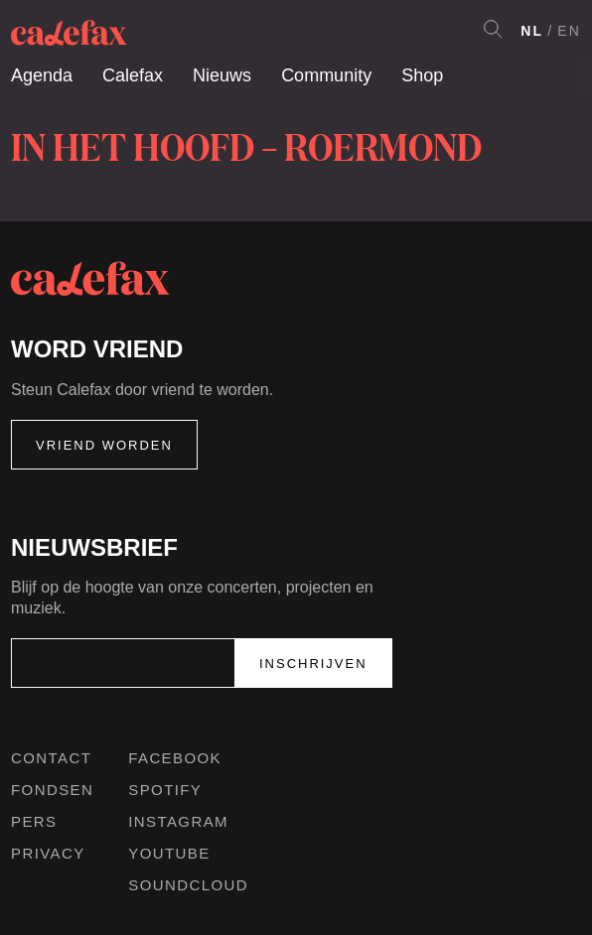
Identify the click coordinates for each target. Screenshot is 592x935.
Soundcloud (188, 884)
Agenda (42, 75)
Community (326, 75)
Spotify (165, 789)
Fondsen (52, 789)
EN (569, 31)
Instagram (178, 821)
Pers (34, 821)
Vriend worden (104, 445)
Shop (422, 75)
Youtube (169, 853)
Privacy (48, 853)
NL (531, 31)
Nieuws (222, 75)
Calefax (132, 75)
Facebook (175, 757)
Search (493, 29)
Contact (51, 757)
